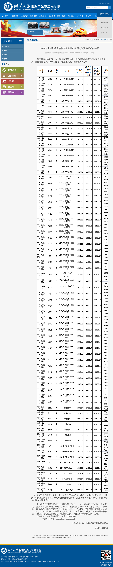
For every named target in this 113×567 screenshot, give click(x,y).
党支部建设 (5, 46)
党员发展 (4, 50)
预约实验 (104, 23)
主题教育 (4, 59)
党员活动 (4, 55)
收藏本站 (101, 3)
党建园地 (97, 40)
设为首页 (108, 3)
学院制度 (104, 28)
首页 (91, 40)
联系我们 (104, 33)
